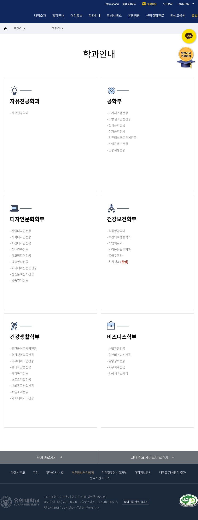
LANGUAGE (184, 4)
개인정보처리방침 (82, 472)
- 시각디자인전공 (20, 237)
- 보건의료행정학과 (119, 237)
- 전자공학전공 (116, 131)
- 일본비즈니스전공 (119, 354)
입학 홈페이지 (129, 4)
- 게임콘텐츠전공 (117, 143)
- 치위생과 (117, 261)
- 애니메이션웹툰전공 (23, 268)
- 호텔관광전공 (116, 348)
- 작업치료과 (115, 243)
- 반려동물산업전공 (22, 385)
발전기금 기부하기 (186, 57)
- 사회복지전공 (19, 373)
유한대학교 (19, 15)
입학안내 (58, 15)
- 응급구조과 (115, 255)
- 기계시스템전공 (117, 112)
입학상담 (151, 4)
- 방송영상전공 (19, 261)
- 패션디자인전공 (20, 243)
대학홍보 (76, 15)
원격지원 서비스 (100, 478)
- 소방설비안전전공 (119, 119)
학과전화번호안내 (134, 502)
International (112, 4)
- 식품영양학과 (116, 230)
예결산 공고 (17, 472)
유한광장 (134, 15)
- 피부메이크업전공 (22, 361)
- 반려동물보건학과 (119, 249)
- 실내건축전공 (19, 249)
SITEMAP (168, 4)
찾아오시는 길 (55, 472)
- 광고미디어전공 (20, 255)
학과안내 (95, 15)
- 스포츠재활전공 (20, 379)
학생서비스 (114, 15)
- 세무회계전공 (116, 367)
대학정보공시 (143, 472)
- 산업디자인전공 (20, 230)
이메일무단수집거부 (114, 472)
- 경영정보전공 (116, 361)
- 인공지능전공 (116, 150)
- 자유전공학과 (19, 112)
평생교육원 (177, 15)
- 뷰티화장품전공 (20, 367)
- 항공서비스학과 (117, 373)
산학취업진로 (155, 15)
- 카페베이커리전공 (22, 398)
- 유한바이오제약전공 (23, 348)
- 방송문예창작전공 (22, 274)
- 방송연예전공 (19, 280)
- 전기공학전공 (116, 125)
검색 (190, 15)
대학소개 (40, 15)
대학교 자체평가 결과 (172, 472)
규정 (35, 472)
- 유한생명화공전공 (22, 354)
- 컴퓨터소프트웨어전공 (122, 137)
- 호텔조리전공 (19, 391)
